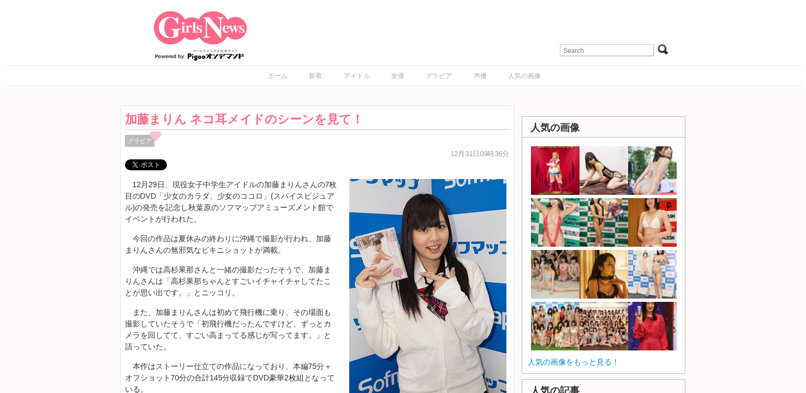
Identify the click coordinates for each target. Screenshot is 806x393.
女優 (397, 76)
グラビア (439, 76)
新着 (315, 76)
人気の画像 (524, 76)
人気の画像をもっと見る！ (573, 362)
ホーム (278, 76)
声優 (480, 76)
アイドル (357, 76)
